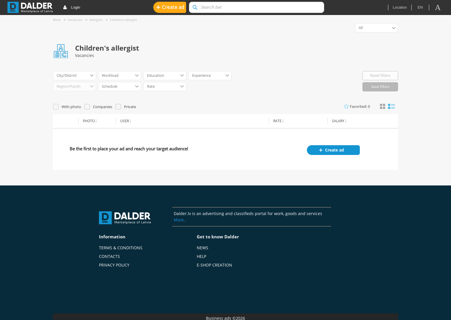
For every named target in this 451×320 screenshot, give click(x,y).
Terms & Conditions (120, 247)
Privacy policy (114, 265)
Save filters (380, 86)
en (420, 7)
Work (57, 20)
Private (130, 106)
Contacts (109, 256)
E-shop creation (214, 265)
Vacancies (75, 20)
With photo (71, 106)
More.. (180, 220)
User (124, 120)
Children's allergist (123, 20)
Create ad (170, 7)
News (202, 247)
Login (71, 7)
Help (201, 256)
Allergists (96, 20)
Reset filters (380, 75)
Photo (89, 120)
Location (400, 7)
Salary (338, 120)
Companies (102, 106)
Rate (277, 120)
